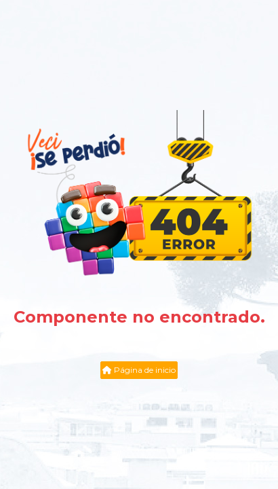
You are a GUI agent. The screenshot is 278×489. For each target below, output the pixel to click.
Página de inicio (139, 370)
